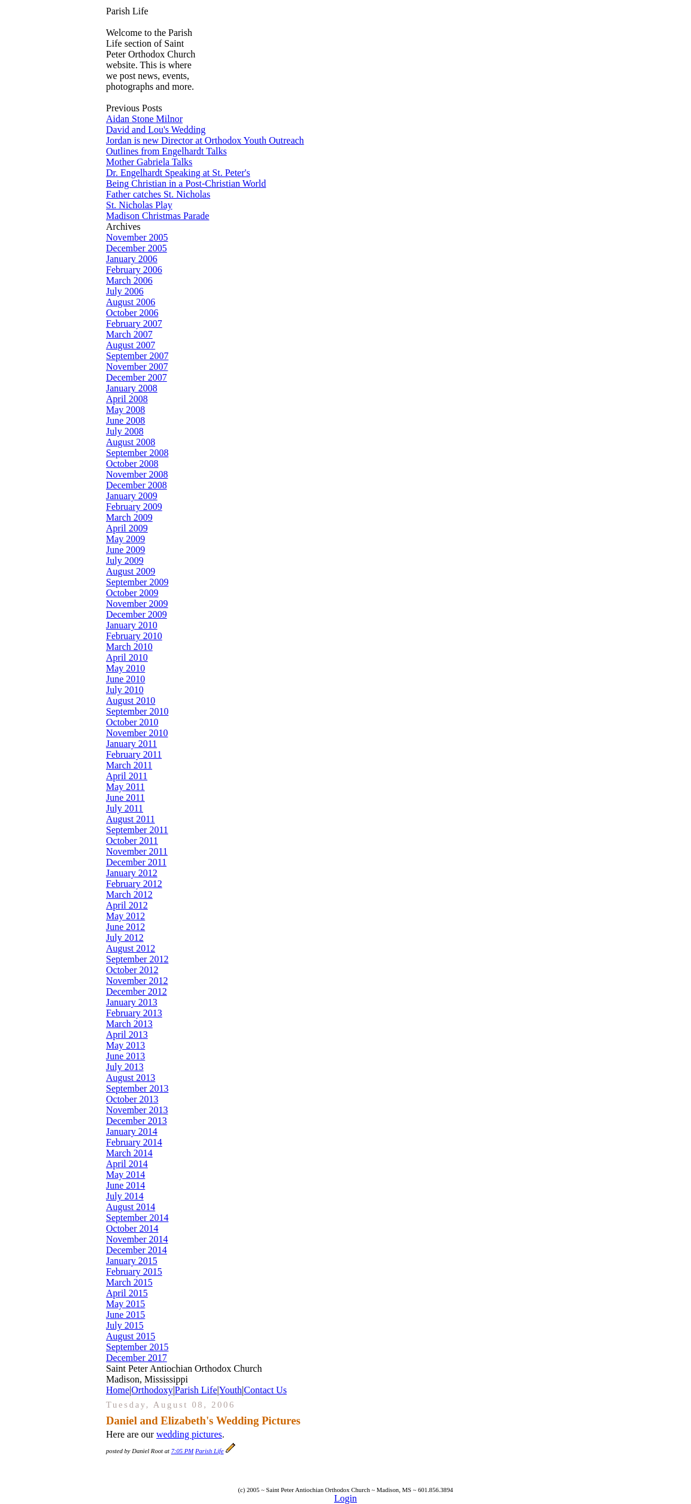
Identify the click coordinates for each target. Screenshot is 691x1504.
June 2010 (125, 679)
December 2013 (136, 1121)
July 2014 (125, 1196)
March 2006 (129, 280)
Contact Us (265, 1390)
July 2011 (124, 808)
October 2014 (132, 1228)
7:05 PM (182, 1451)
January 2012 (131, 873)
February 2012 (134, 884)
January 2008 (131, 388)
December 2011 (136, 862)
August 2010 (130, 700)
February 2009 (134, 507)
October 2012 (132, 970)
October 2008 (132, 463)
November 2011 (137, 851)
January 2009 (131, 496)
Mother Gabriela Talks (149, 162)
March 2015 (129, 1282)
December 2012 (136, 991)
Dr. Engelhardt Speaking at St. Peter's (178, 173)
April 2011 (126, 776)
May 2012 (125, 916)
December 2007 (136, 377)
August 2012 (130, 948)
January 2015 (131, 1261)
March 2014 (129, 1153)
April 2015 (127, 1293)
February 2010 (134, 636)
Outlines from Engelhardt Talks (166, 151)
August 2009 (130, 571)
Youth (230, 1390)
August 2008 (130, 442)
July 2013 (125, 1067)
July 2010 (125, 690)
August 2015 (130, 1336)
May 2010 (125, 668)
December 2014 (136, 1250)
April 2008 (127, 399)
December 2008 (136, 485)
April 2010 (127, 657)
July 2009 (125, 560)
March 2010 (129, 647)
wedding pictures (189, 1434)
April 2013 (127, 1034)
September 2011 (137, 830)
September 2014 (137, 1218)
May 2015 (125, 1304)
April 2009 (127, 528)
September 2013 (137, 1088)
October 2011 (132, 840)
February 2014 (134, 1142)
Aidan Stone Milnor (144, 119)
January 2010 (131, 625)
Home (117, 1390)
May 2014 (125, 1174)
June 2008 (125, 420)
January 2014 (131, 1131)
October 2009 (132, 593)
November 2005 (137, 237)
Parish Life (196, 1390)
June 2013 (125, 1056)
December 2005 (136, 248)
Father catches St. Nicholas (158, 194)
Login (345, 1498)
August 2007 (130, 345)
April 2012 (127, 905)
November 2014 (137, 1239)
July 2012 (125, 937)
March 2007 (129, 334)
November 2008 (137, 474)
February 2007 (134, 323)
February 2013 (134, 1013)
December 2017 (136, 1358)
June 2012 (125, 927)
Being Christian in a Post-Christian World (186, 183)
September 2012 (137, 959)
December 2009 (136, 614)
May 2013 (125, 1045)
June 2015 (125, 1314)
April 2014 (127, 1164)
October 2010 (132, 722)
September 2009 (137, 582)
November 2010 (137, 733)
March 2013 (129, 1024)
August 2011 (130, 819)
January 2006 (131, 259)
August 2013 (130, 1077)
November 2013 (137, 1110)
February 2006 (134, 270)
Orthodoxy (151, 1390)
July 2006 (125, 291)
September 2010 (137, 711)
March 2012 (129, 894)
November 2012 (137, 981)
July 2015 (125, 1325)
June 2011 (125, 797)
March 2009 (129, 517)
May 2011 (125, 787)
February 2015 (134, 1271)
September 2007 (137, 356)
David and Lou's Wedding (155, 129)
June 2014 (125, 1185)
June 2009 (125, 550)
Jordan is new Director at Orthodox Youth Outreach (205, 140)
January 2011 (131, 744)
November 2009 (137, 603)
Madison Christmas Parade (157, 216)
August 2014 (130, 1207)
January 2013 (131, 1002)
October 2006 (132, 313)
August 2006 (130, 302)
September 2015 (137, 1347)
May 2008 (125, 410)
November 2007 (137, 366)
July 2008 (125, 431)
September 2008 (137, 453)
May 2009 (125, 539)
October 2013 (132, 1099)
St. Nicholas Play (139, 205)
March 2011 (129, 765)
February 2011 (134, 754)
